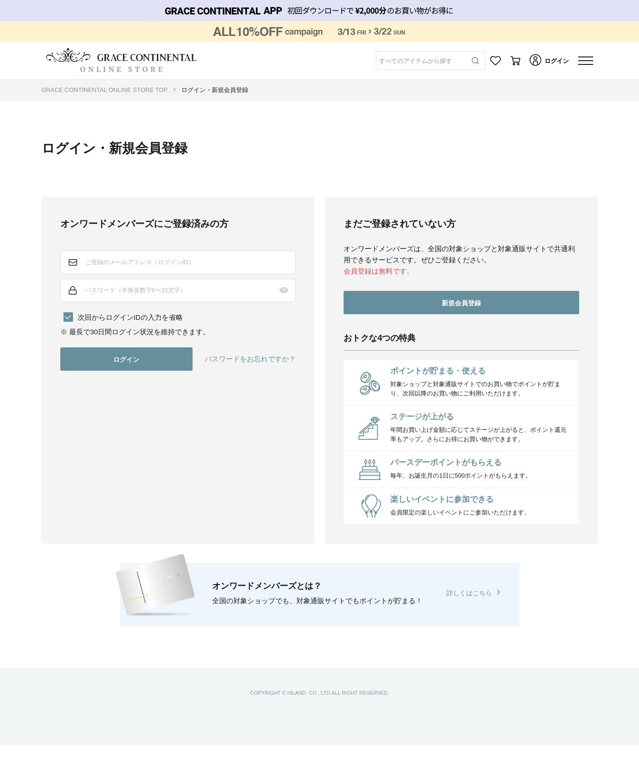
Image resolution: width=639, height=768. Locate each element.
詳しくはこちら (469, 593)
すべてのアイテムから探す (415, 61)
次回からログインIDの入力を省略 (130, 317)
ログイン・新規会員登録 (214, 89)
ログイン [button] (126, 359)
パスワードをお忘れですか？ (250, 359)
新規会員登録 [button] (461, 303)
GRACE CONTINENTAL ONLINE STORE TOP (105, 89)
